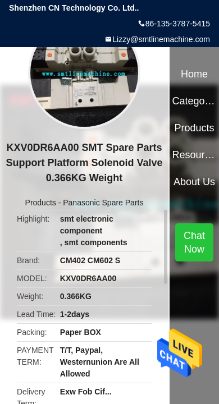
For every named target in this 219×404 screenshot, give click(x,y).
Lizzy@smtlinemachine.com (161, 39)
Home (194, 74)
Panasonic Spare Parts (103, 202)
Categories (194, 101)
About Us (194, 181)
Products (40, 202)
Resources (194, 154)
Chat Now (194, 242)
